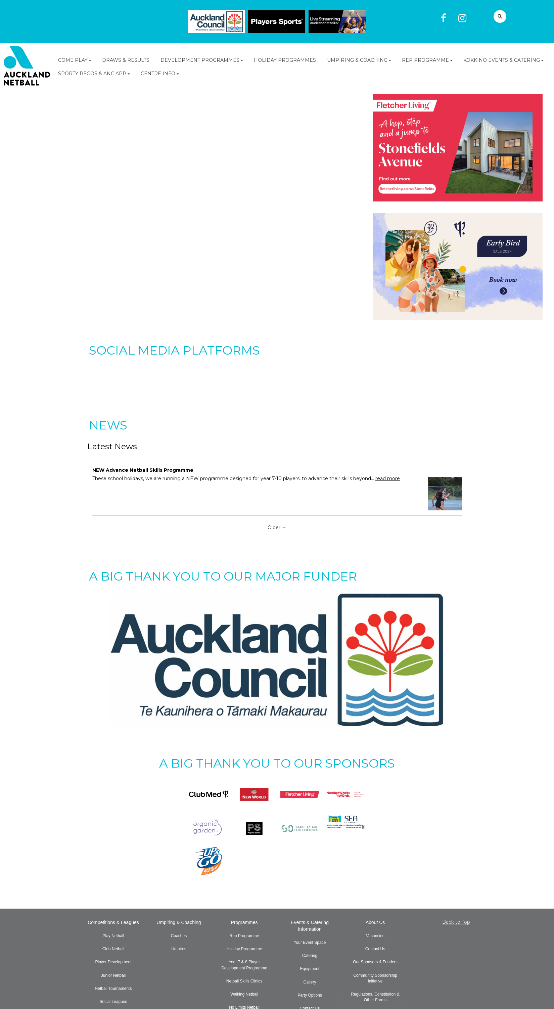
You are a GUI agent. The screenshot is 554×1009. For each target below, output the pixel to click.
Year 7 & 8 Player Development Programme (244, 965)
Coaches (179, 935)
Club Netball (113, 949)
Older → (277, 527)
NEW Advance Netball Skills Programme (142, 470)
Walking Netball (244, 994)
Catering (309, 955)
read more (387, 478)
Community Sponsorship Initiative (375, 978)
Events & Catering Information (310, 926)
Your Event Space (310, 942)
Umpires (178, 949)
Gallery (309, 982)
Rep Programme (244, 935)
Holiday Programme (244, 949)
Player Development (113, 962)
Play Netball (113, 935)
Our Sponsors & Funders (375, 962)
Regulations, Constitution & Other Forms (375, 997)
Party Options (309, 995)
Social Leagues (113, 1001)
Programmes (244, 922)
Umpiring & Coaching (178, 922)
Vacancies (375, 935)
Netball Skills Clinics (244, 981)
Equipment (309, 968)
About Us (375, 922)
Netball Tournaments (113, 988)
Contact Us (375, 949)
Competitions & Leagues (113, 922)
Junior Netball (113, 975)
